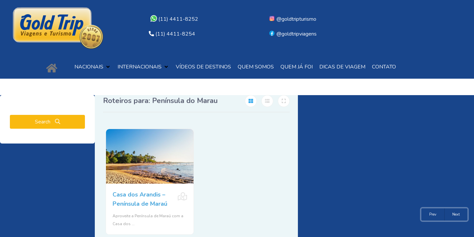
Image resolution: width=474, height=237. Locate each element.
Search (47, 121)
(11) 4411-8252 (174, 19)
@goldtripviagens (293, 34)
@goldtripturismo (292, 19)
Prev (432, 214)
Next (456, 214)
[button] (92, 67)
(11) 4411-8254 (175, 34)
